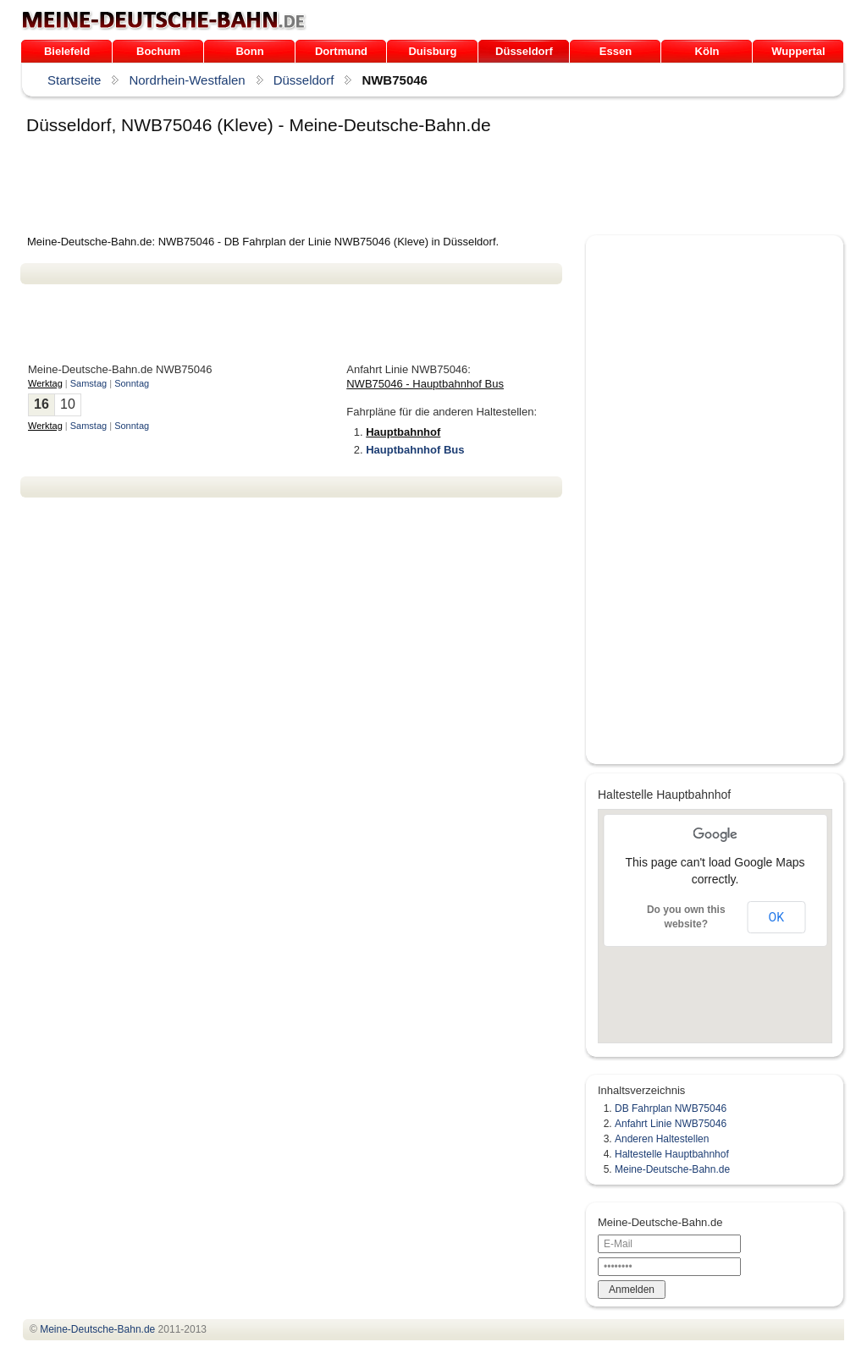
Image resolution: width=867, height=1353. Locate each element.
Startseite (74, 80)
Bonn (249, 51)
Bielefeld (67, 51)
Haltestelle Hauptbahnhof (672, 1154)
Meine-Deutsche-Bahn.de (672, 1169)
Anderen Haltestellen (662, 1139)
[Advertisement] (328, 188)
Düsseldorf (524, 51)
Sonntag (131, 383)
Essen (615, 51)
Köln (707, 51)
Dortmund (341, 51)
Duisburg (432, 51)
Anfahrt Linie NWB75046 (670, 1124)
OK (776, 917)
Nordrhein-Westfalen (187, 80)
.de (164, 20)
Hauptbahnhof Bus (415, 449)
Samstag (88, 383)
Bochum (158, 51)
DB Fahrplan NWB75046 (670, 1108)
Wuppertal (798, 51)
